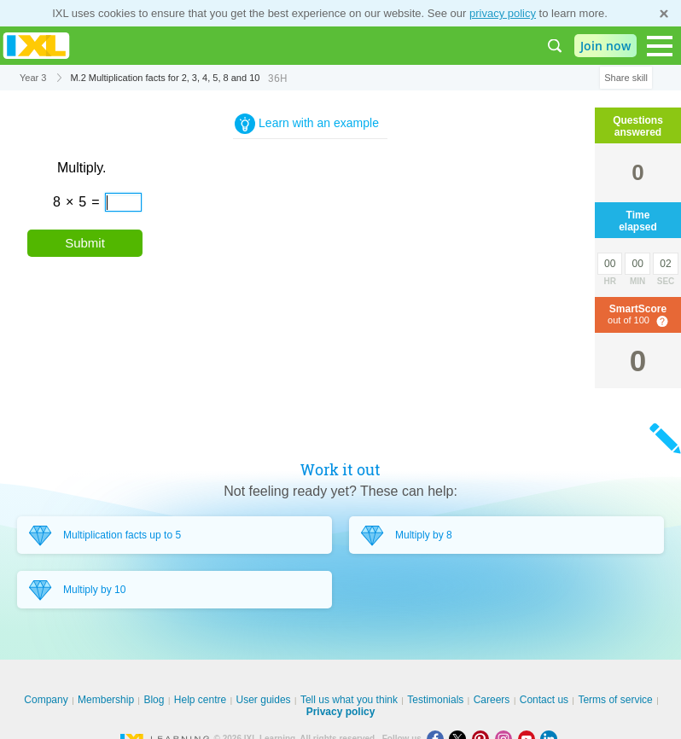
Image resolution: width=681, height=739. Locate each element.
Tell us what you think (349, 700)
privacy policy (502, 13)
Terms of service (615, 700)
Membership (106, 700)
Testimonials (435, 700)
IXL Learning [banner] (36, 45)
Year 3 (33, 78)
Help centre (200, 700)
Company (45, 700)
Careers (492, 700)
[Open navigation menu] (659, 46)
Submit (85, 243)
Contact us (544, 700)
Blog (153, 700)
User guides (263, 700)
